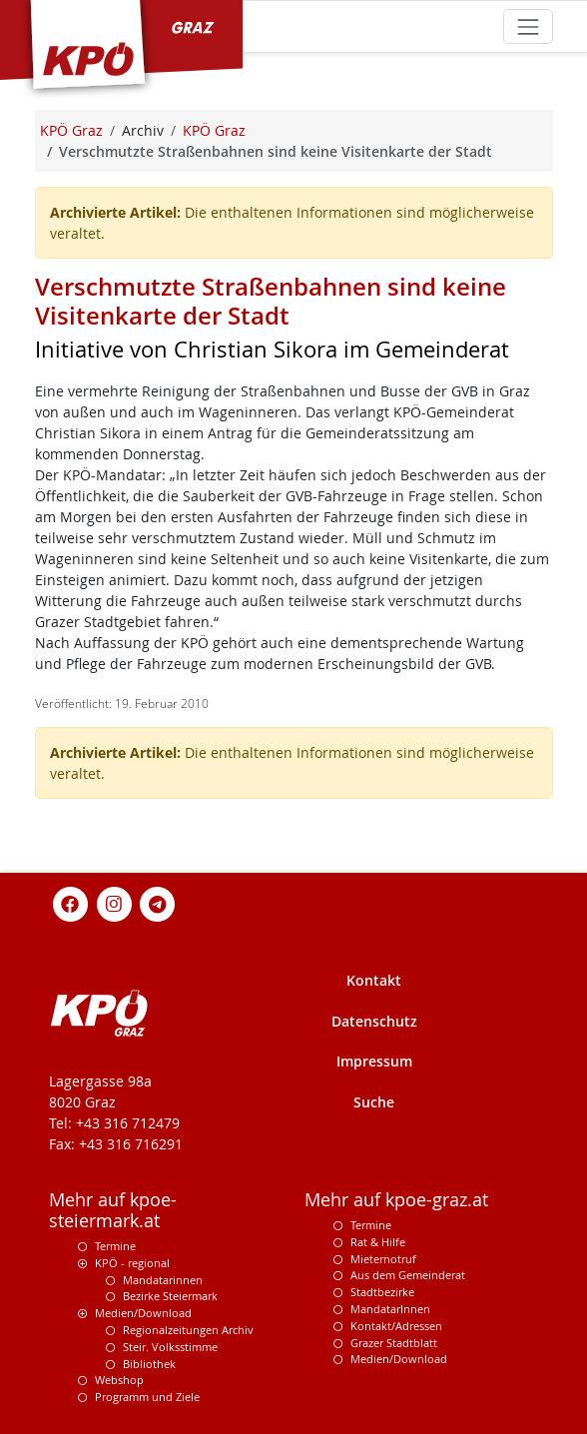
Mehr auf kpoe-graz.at (396, 1199)
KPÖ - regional (132, 1262)
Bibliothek (149, 1363)
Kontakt (373, 980)
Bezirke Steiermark (170, 1295)
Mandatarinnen (163, 1279)
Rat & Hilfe (377, 1241)
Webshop (119, 1379)
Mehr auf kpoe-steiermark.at (113, 1210)
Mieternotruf (383, 1258)
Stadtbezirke (382, 1291)
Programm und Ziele (147, 1396)
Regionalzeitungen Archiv (188, 1329)
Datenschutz (374, 1021)
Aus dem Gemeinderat (407, 1274)
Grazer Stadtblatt (393, 1342)
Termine (115, 1245)
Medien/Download (143, 1312)
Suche (373, 1101)
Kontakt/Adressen (396, 1325)
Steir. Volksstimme (170, 1346)
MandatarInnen (390, 1308)
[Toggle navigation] (527, 26)
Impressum (374, 1061)
